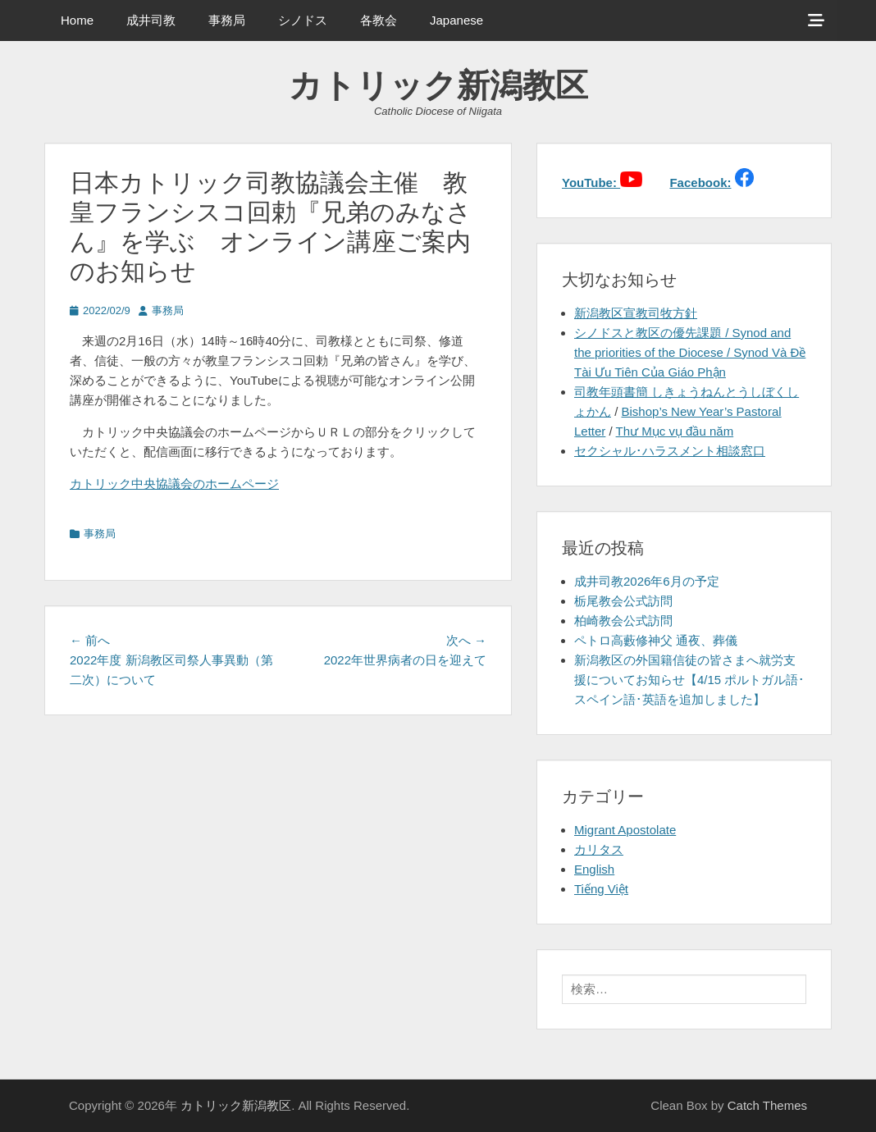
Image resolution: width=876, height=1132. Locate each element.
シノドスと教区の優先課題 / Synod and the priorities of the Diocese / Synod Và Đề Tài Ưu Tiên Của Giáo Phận (689, 352)
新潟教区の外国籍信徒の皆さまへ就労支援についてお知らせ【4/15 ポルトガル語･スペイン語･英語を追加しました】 (689, 679)
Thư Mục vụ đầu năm (675, 431)
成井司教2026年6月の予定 (646, 581)
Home (77, 20)
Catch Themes (767, 1105)
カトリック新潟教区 (438, 85)
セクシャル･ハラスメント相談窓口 (669, 451)
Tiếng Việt (601, 889)
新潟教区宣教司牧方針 (635, 313)
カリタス (598, 849)
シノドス (302, 20)
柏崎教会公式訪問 (623, 621)
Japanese (456, 20)
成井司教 (151, 20)
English (594, 869)
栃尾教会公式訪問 (623, 601)
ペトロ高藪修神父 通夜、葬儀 (655, 640)
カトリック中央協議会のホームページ (174, 484)
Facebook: (700, 182)
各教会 (378, 20)
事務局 (226, 20)
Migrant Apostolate (625, 830)
